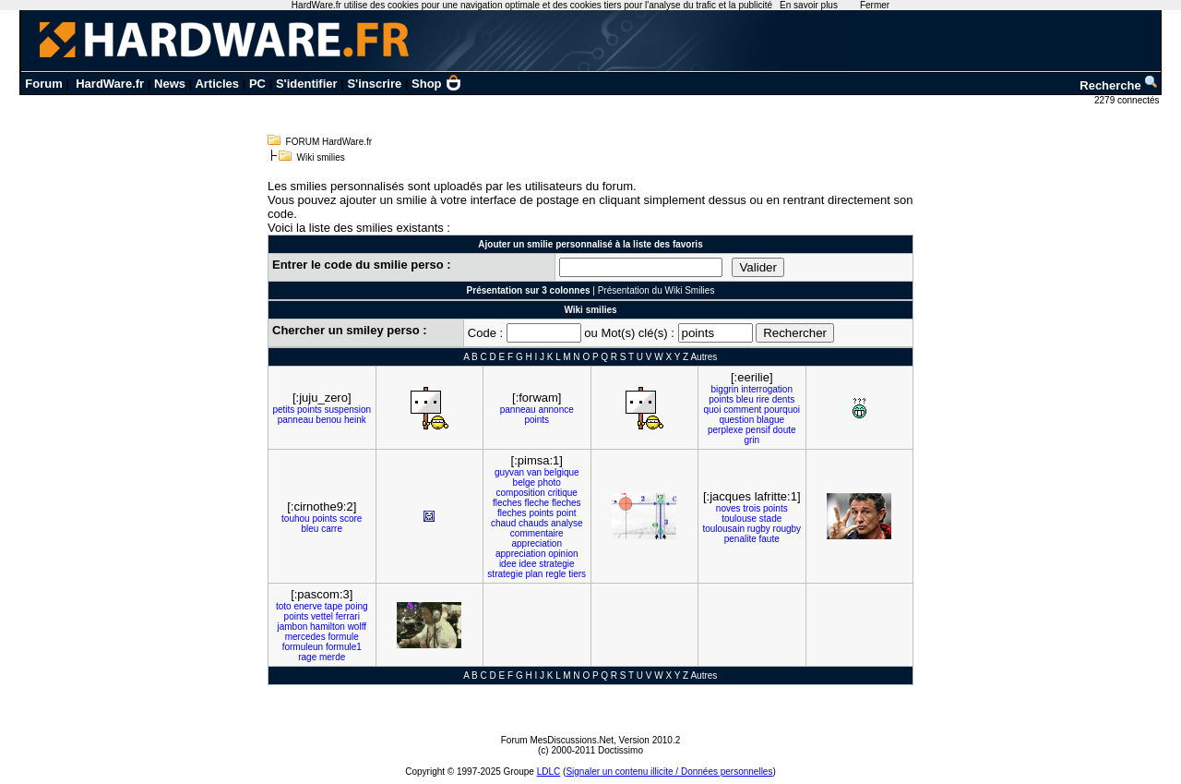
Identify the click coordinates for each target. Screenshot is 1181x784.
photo (549, 482)
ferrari (348, 616)
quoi (712, 409)
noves (728, 508)
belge (524, 482)
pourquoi (782, 409)
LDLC (549, 771)
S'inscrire (374, 83)
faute (769, 539)
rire (762, 399)
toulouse (739, 518)
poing (356, 606)
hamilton (327, 626)
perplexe (725, 430)
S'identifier (307, 83)
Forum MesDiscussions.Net (557, 740)
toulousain (723, 529)
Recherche (1119, 85)
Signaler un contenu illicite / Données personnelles (669, 771)
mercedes (305, 637)
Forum (43, 83)
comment (742, 409)
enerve (307, 606)
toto (284, 606)
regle (555, 574)
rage (307, 657)
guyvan (509, 472)
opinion (563, 554)
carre (331, 529)
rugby (758, 529)
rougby (787, 529)
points (309, 409)
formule (343, 637)
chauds (533, 523)
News (169, 83)
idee (508, 564)
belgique (561, 472)
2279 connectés (1128, 100)
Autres (703, 357)
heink (355, 420)
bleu (745, 399)
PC (257, 83)
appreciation (537, 543)
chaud (503, 523)
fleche (536, 503)
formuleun (302, 647)
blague (770, 420)
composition (520, 493)
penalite (740, 539)
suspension (348, 409)
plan (534, 574)
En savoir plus (809, 5)
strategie (556, 564)
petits (283, 409)
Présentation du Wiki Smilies (656, 290)
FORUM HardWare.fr (329, 142)
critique (563, 493)
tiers (577, 574)
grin (751, 440)
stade (770, 518)
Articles (217, 83)
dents (783, 399)
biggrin (725, 389)
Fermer (874, 5)
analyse (566, 523)
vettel (322, 616)
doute (784, 430)
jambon (292, 626)
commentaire (537, 533)
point (566, 513)
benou (328, 420)
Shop (436, 83)
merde (332, 657)
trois (751, 508)
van (534, 472)
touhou (295, 518)
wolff (357, 626)
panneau (296, 420)
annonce (555, 409)
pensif (758, 430)
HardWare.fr (110, 83)
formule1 (344, 647)
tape (333, 606)
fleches (507, 503)
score (351, 518)
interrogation (767, 389)
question (736, 420)
